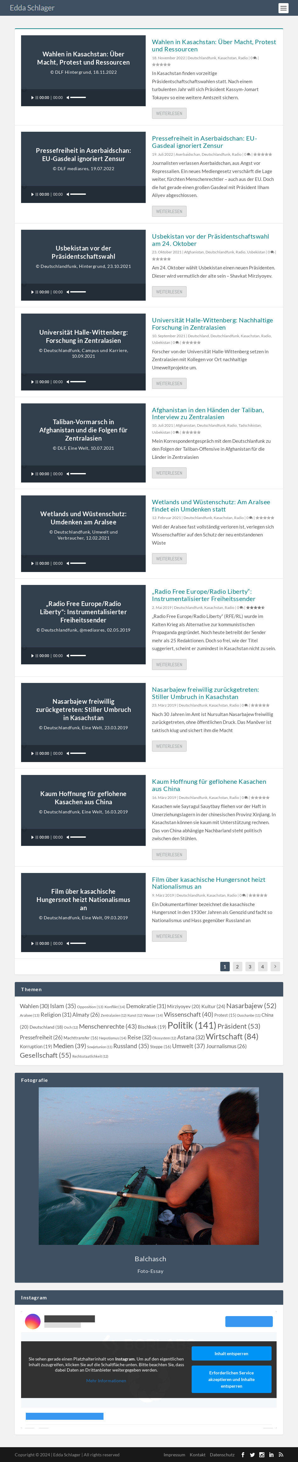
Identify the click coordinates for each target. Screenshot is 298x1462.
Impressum (174, 1454)
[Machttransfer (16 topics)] (81, 1037)
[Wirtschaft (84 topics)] (232, 1036)
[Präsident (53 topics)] (239, 1026)
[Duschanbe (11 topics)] (249, 1015)
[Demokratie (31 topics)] (146, 1006)
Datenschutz (222, 1454)
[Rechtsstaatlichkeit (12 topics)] (90, 1056)
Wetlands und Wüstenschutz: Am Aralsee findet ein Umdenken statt (211, 505)
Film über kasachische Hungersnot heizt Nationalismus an (208, 882)
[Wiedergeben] (35, 97)
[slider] (86, 88)
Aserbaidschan (188, 154)
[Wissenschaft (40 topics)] (188, 1014)
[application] (83, 97)
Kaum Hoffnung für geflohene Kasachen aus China (209, 784)
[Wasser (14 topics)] (153, 1015)
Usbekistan (256, 252)
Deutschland (198, 335)
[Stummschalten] (68, 97)
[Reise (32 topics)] (139, 1037)
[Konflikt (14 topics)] (114, 1006)
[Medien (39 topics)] (69, 1045)
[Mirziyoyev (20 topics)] (183, 1006)
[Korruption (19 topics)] (36, 1046)
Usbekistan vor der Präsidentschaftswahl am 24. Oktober (210, 239)
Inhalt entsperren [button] (232, 1353)
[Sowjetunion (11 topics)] (99, 1047)
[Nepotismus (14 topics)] (113, 1038)
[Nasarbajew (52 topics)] (251, 1005)
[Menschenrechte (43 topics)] (108, 1026)
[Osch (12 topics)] (71, 1027)
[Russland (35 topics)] (131, 1045)
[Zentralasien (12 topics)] (114, 1015)
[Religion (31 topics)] (56, 1014)
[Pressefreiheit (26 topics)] (41, 1037)
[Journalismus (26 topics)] (226, 1046)
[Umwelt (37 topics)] (188, 1045)
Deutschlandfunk (202, 57)
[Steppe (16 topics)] (160, 1046)
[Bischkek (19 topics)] (152, 1027)
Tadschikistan (250, 425)
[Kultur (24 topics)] (213, 1006)
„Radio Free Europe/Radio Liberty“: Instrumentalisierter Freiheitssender (204, 594)
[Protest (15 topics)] (225, 1015)
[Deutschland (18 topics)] (46, 1027)
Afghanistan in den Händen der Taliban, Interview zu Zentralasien (208, 413)
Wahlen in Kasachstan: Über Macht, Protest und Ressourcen (214, 45)
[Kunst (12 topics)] (135, 1015)
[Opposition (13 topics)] (90, 1006)
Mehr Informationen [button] (107, 1380)
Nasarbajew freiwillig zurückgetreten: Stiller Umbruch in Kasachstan (205, 692)
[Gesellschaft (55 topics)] (45, 1055)
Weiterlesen (169, 113)
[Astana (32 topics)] (191, 1037)
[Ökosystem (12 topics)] (164, 1038)
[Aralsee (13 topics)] (30, 1015)
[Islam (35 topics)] (63, 1005)
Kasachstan (227, 57)
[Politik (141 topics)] (191, 1025)
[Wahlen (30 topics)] (34, 1006)
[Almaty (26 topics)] (86, 1014)
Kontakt (197, 1454)
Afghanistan (194, 252)
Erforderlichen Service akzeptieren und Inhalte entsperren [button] (232, 1379)
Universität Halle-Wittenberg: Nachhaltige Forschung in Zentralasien (212, 323)
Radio (243, 57)
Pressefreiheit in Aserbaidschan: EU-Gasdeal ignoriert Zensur (204, 141)
